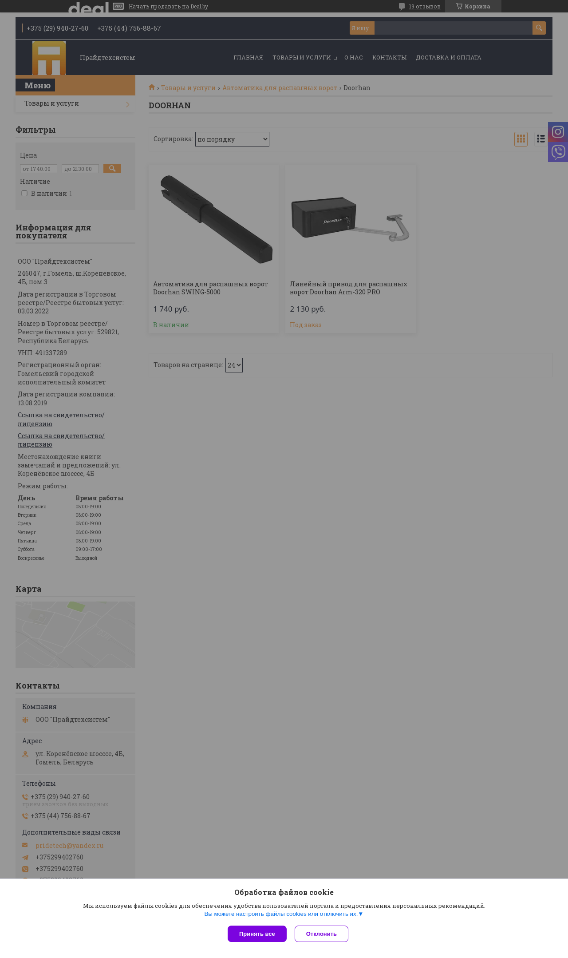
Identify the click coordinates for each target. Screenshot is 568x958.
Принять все (257, 933)
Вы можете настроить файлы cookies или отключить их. (281, 914)
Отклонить (322, 933)
